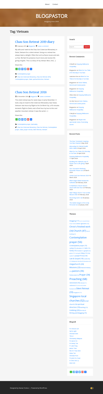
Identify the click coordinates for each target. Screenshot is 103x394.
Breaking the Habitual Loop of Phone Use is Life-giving (78, 162)
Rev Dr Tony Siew (75, 351)
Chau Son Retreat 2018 (44, 77)
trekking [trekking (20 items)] (74, 310)
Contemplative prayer (23, 74)
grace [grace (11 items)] (72, 253)
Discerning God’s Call (75, 198)
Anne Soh (72, 363)
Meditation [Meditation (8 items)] (87, 261)
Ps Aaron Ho (73, 341)
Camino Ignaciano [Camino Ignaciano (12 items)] (82, 223)
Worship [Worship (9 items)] (83, 310)
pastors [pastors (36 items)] (78, 270)
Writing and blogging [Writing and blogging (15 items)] (78, 313)
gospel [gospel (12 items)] (87, 251)
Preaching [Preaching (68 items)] (78, 279)
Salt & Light (73, 331)
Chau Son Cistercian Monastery (26, 77)
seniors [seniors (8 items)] (80, 285)
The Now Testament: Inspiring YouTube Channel (78, 142)
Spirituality (34, 124)
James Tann (73, 348)
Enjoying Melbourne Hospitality (79, 156)
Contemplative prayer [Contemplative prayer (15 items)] (78, 246)
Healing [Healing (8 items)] (77, 253)
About (47, 4)
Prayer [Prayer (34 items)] (84, 274)
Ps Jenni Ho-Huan (74, 358)
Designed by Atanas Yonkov (19, 388)
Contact (55, 4)
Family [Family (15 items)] (73, 251)
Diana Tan (72, 353)
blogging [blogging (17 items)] (74, 221)
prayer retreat (28, 129)
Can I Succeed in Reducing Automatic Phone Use (77, 169)
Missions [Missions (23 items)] (74, 267)
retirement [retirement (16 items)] (74, 283)
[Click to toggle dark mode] (92, 388)
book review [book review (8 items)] (83, 221)
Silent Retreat (37, 129)
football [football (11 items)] (80, 251)
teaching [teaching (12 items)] (84, 307)
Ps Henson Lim (74, 329)
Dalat (30, 79)
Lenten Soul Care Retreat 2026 (79, 175)
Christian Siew (73, 333)
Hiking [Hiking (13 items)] (84, 253)
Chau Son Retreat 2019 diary (35, 42)
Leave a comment (43, 46)
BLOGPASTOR (51, 16)
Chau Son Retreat (42, 127)
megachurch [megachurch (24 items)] (76, 264)
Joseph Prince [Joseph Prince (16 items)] (81, 256)
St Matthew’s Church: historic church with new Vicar (78, 186)
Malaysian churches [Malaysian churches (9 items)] (78, 261)
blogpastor (32, 46)
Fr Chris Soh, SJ (74, 360)
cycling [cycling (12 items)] (72, 248)
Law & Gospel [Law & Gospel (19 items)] (76, 258)
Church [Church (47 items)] (79, 230)
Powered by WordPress (39, 388)
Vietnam (46, 79)
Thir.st (71, 336)
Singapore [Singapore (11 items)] (77, 292)
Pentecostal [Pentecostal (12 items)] (74, 275)
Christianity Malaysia (75, 338)
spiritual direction (38, 79)
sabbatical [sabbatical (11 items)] (73, 285)
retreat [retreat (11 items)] (83, 283)
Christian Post (73, 356)
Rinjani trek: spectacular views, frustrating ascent (78, 122)
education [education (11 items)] (80, 248)
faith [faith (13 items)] (87, 248)
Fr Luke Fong (73, 346)
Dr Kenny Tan (73, 343)
